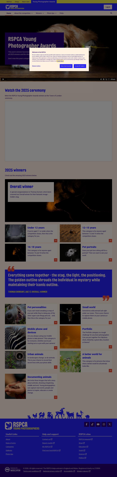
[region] (59, 59)
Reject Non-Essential (66, 66)
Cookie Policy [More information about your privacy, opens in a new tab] (60, 61)
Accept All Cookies (80, 66)
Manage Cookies (36, 66)
